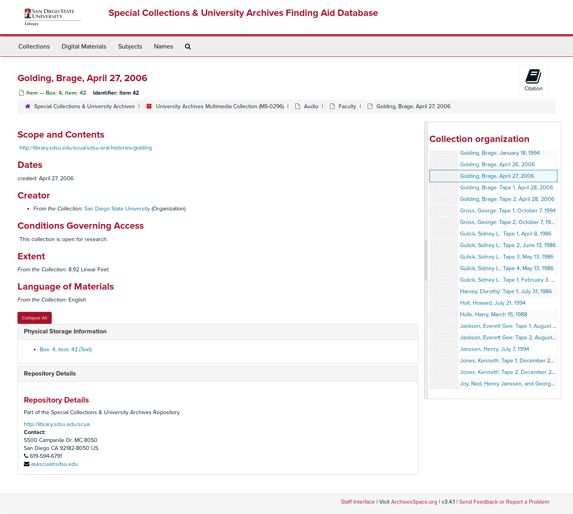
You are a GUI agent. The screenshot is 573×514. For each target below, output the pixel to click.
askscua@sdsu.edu (54, 464)
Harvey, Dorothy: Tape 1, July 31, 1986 (506, 291)
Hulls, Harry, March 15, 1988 (493, 314)
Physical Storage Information (65, 331)
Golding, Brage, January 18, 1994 (500, 153)
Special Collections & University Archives (84, 106)
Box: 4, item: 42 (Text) (66, 349)
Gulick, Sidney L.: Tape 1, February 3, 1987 (511, 279)
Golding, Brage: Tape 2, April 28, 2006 (507, 199)
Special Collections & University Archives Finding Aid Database (243, 13)
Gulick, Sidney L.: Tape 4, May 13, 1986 (507, 268)
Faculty (347, 106)
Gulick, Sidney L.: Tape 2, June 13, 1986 (508, 245)
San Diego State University (117, 208)
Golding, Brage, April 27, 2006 (497, 176)
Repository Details (50, 374)
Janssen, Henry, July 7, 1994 (494, 349)
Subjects (130, 47)
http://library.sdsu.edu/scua (57, 424)
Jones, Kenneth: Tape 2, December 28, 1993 (514, 372)
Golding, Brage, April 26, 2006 (497, 164)
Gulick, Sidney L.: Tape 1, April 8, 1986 (506, 233)
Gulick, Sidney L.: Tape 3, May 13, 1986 (507, 256)
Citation (533, 80)
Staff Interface (358, 501)
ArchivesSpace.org (414, 501)
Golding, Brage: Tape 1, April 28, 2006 (506, 187)
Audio (311, 106)
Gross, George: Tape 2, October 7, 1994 (508, 222)
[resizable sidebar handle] (426, 260)
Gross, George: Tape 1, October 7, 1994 (508, 210)
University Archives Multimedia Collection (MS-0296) (220, 106)
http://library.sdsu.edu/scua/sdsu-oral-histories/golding (85, 147)
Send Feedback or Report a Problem (504, 501)
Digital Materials (84, 47)
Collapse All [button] (34, 318)
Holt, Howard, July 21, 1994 (493, 303)
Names (163, 47)
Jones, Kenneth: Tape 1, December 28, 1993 (514, 360)
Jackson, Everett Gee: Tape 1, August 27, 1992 (516, 326)
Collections (34, 47)
